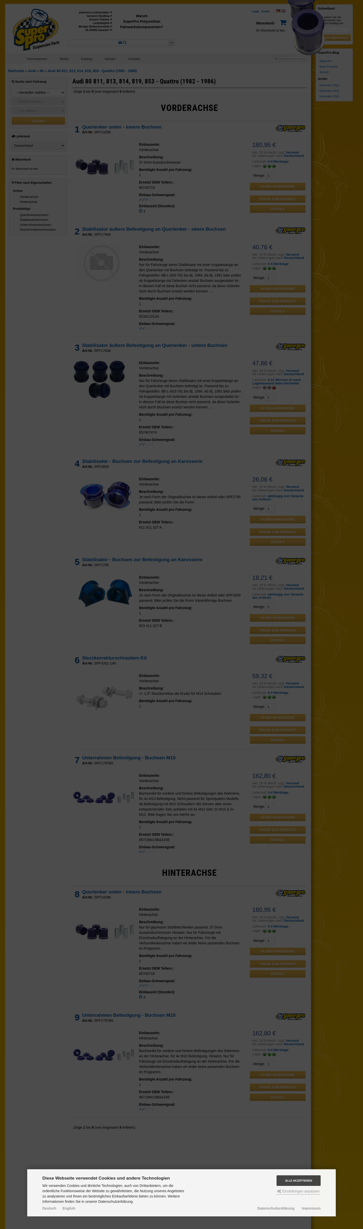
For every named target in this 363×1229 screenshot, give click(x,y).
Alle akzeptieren (298, 1180)
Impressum (311, 1208)
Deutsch (49, 1208)
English (69, 1208)
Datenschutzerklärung (275, 1208)
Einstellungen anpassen (298, 1191)
